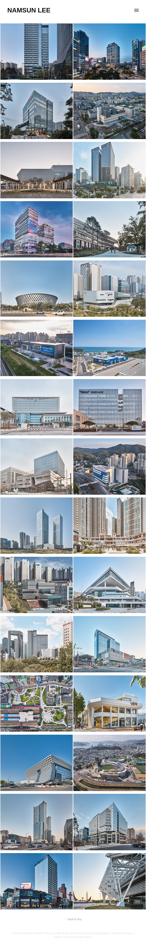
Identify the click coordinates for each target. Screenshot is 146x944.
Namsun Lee (28, 10)
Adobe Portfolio (35, 933)
